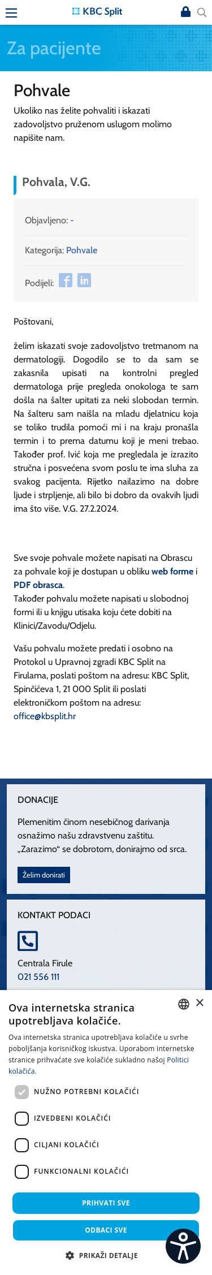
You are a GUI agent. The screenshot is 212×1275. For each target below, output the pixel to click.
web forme (172, 571)
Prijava (186, 12)
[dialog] (106, 1132)
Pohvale (81, 250)
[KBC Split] (97, 11)
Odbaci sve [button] (106, 1230)
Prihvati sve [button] (106, 1203)
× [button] (199, 1003)
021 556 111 (38, 976)
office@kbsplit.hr (45, 716)
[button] (106, 1255)
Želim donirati (44, 875)
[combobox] (183, 1004)
